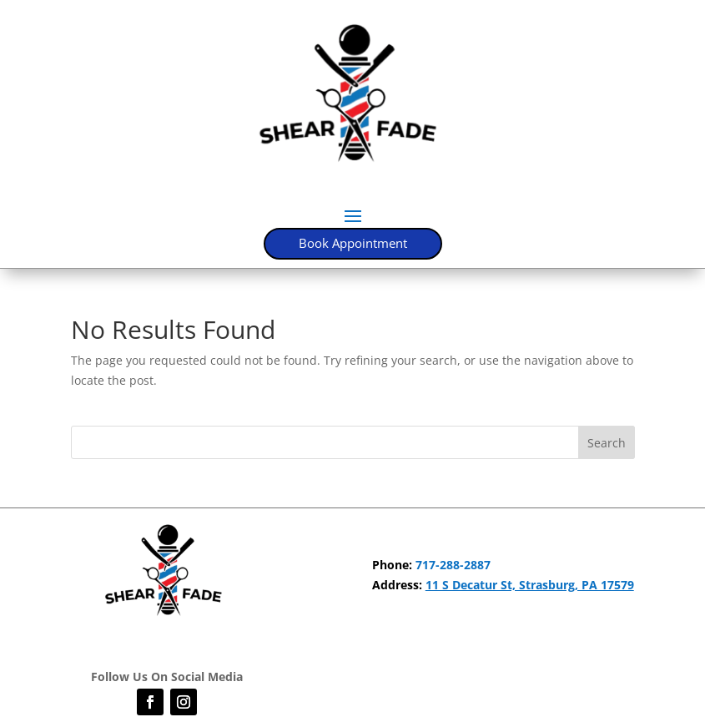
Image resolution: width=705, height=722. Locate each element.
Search (606, 443)
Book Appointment (353, 243)
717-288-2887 (453, 565)
